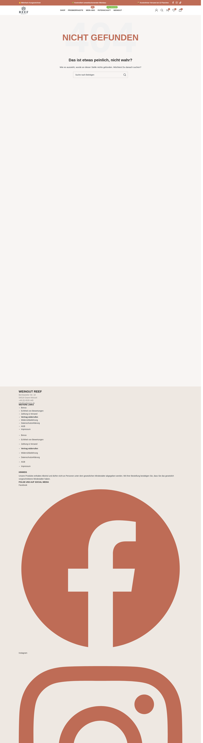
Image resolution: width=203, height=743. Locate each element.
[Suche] (162, 11)
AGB (23, 429)
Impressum (26, 432)
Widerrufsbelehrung (29, 423)
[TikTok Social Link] (180, 3)
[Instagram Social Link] (176, 3)
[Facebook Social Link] (173, 3)
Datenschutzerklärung (30, 426)
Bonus (24, 411)
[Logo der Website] (23, 11)
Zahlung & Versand (29, 417)
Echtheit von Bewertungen (32, 414)
